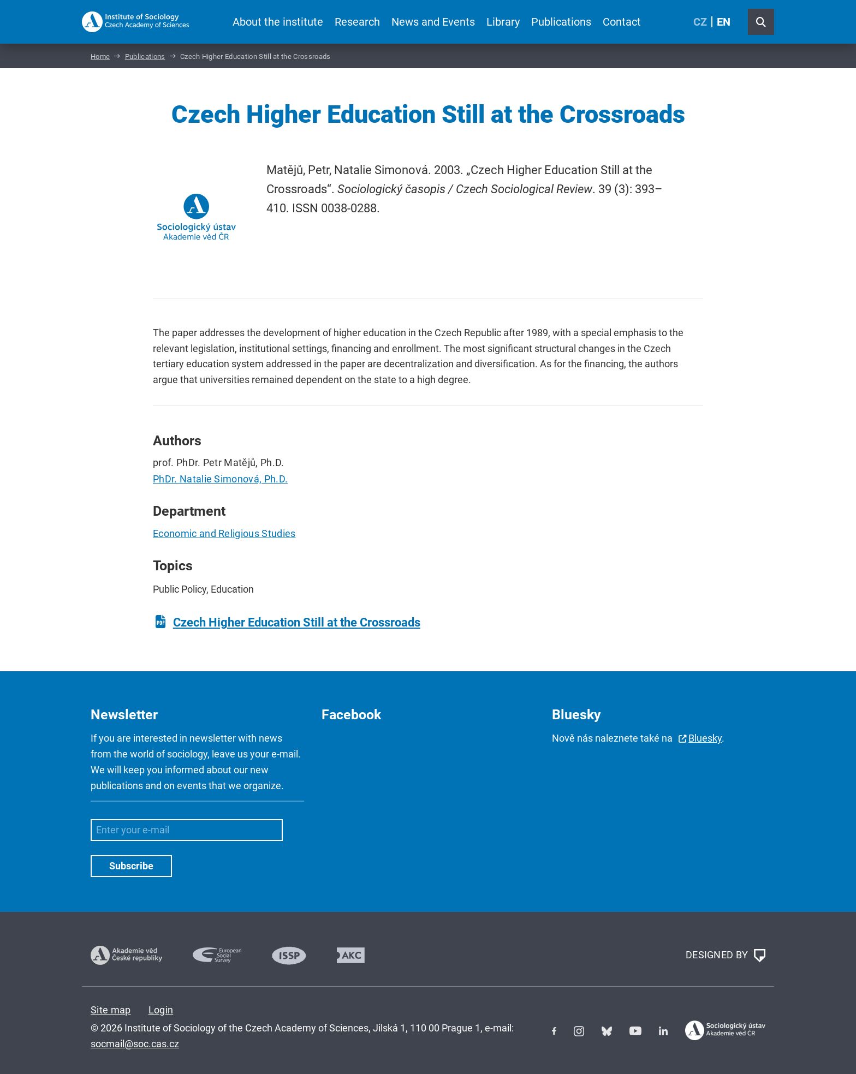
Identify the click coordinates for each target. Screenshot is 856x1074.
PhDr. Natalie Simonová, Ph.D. (220, 479)
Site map (111, 1010)
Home (100, 56)
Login (161, 1010)
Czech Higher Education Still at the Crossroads (296, 622)
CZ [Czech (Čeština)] (700, 21)
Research (357, 21)
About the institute (278, 21)
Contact (622, 21)
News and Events (433, 21)
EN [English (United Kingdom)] (723, 21)
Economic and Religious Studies (224, 533)
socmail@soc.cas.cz (135, 1043)
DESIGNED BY (725, 955)
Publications (561, 21)
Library (503, 21)
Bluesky (705, 738)
